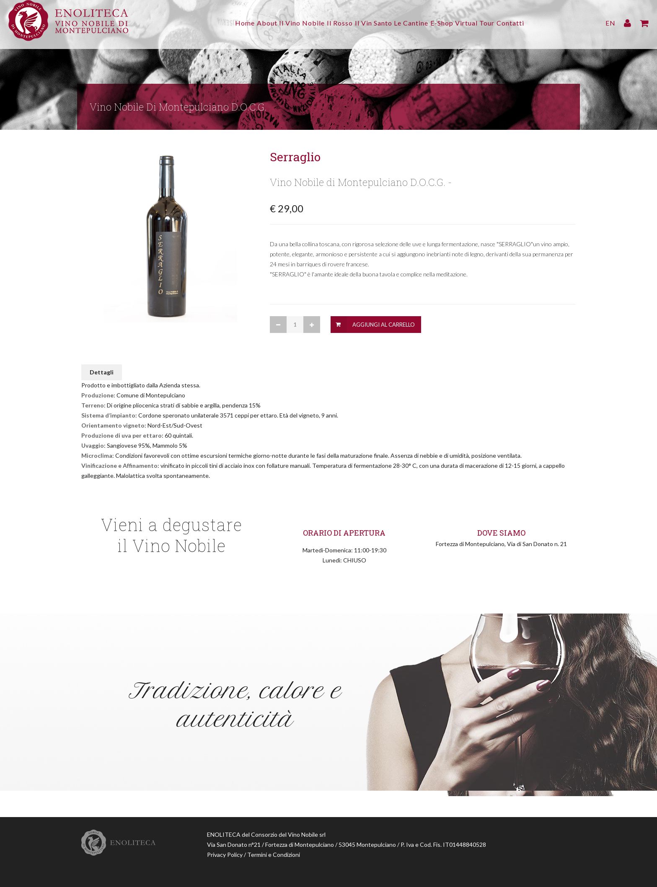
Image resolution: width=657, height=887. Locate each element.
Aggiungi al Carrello (383, 324)
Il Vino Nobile (291, 23)
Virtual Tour (492, 23)
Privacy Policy (225, 854)
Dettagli (102, 372)
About (250, 23)
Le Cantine (417, 23)
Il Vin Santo (373, 23)
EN (610, 23)
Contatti (533, 23)
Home (223, 23)
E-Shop (453, 23)
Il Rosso (334, 23)
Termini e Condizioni (273, 854)
